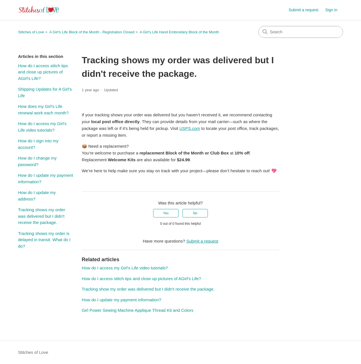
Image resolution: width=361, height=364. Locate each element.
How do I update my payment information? (45, 178)
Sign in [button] (331, 10)
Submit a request (303, 10)
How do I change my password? (37, 161)
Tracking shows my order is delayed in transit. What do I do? (44, 240)
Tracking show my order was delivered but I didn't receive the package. (148, 289)
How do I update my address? (37, 195)
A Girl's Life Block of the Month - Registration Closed (92, 32)
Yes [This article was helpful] (166, 213)
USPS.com (189, 128)
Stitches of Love (31, 32)
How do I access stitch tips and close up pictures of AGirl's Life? (43, 72)
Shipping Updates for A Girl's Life (45, 92)
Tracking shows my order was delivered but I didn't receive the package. (41, 216)
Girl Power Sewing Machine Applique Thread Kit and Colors (137, 310)
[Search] (301, 32)
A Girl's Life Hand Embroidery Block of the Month (179, 32)
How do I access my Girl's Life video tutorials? (42, 126)
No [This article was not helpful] (195, 213)
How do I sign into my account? (38, 144)
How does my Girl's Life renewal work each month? (43, 109)
